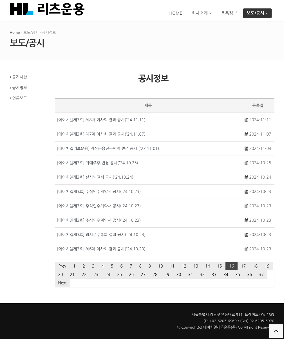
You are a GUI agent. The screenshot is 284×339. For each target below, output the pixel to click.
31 (190, 275)
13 (195, 266)
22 (84, 275)
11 (172, 266)
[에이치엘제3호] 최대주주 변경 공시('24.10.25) (97, 163)
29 (166, 275)
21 (72, 275)
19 (267, 266)
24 (107, 275)
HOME (175, 13)
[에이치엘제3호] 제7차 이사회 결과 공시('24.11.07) (101, 134)
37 (261, 275)
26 (131, 275)
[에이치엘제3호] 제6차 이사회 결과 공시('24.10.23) (101, 249)
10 (160, 266)
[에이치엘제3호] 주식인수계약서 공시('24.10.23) (99, 192)
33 (214, 275)
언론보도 (19, 98)
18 (255, 266)
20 (60, 275)
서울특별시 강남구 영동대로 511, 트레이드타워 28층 (233, 314)
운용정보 (229, 13)
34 (225, 275)
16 (231, 266)
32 (202, 275)
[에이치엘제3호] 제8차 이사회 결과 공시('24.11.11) (101, 120)
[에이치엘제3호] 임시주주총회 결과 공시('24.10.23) (101, 235)
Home (15, 32)
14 (207, 266)
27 (143, 275)
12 (184, 266)
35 (237, 275)
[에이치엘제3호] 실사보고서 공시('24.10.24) (95, 177)
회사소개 (202, 13)
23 (95, 275)
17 (243, 266)
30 (178, 275)
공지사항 (19, 77)
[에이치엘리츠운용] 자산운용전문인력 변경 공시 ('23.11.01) (108, 149)
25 (119, 275)
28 (155, 275)
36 (249, 275)
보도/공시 (257, 13)
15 (219, 266)
